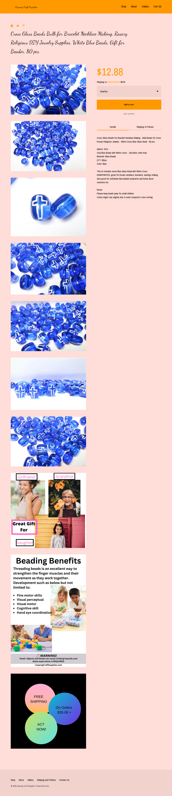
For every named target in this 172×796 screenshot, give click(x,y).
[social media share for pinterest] (23, 26)
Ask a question (129, 114)
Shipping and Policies (46, 780)
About (134, 6)
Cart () (157, 6)
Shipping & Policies (145, 126)
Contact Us (64, 780)
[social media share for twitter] (18, 26)
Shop (123, 6)
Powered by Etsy (42, 786)
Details (113, 126)
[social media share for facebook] (12, 26)
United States (113, 82)
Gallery (145, 6)
